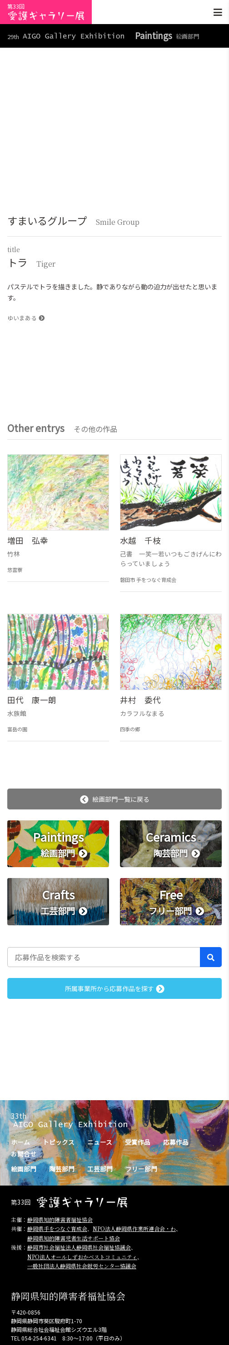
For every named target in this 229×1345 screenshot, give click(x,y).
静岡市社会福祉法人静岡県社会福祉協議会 (79, 1247)
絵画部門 (23, 1168)
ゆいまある (26, 317)
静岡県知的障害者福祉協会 (60, 1219)
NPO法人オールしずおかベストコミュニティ (82, 1257)
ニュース (99, 1141)
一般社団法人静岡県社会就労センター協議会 (81, 1266)
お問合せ (23, 1153)
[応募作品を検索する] (103, 957)
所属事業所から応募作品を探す (114, 988)
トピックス (59, 1141)
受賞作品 (137, 1141)
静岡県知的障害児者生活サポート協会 (73, 1238)
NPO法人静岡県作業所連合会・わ (134, 1228)
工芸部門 (100, 1168)
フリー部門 (141, 1168)
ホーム (20, 1141)
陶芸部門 (62, 1168)
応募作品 (176, 1141)
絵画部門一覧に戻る (114, 799)
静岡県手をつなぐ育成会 (57, 1228)
